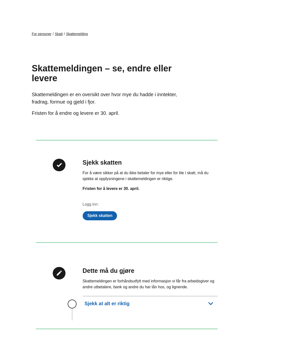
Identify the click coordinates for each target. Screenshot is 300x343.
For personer (42, 34)
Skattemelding (77, 34)
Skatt (59, 34)
